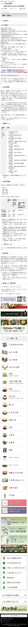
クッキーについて (5, 622)
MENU (25, 2)
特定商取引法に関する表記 (7, 618)
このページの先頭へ (14, 615)
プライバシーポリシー (6, 620)
